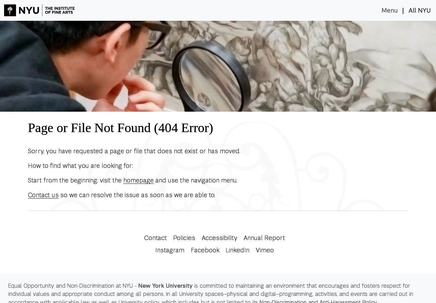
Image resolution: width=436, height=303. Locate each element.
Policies (184, 238)
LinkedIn (237, 250)
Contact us (43, 195)
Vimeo (265, 250)
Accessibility (219, 238)
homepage (138, 180)
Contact (155, 238)
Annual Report (264, 238)
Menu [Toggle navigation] (390, 10)
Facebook (205, 250)
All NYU (419, 10)
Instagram (169, 250)
